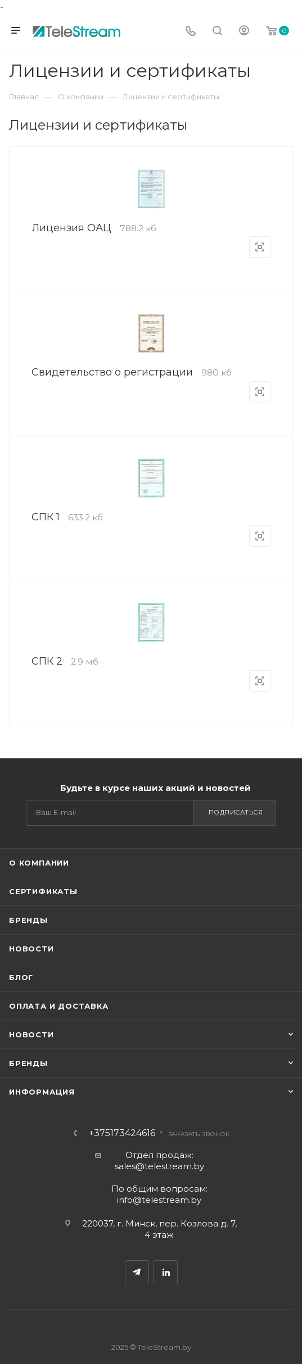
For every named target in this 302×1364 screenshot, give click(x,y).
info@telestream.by (159, 1199)
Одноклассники (166, 1272)
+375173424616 (122, 1133)
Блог (21, 977)
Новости (31, 948)
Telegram (137, 1272)
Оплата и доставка (59, 1005)
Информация (42, 1091)
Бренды (28, 920)
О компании (39, 862)
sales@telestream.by (159, 1166)
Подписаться (236, 812)
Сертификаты (43, 891)
